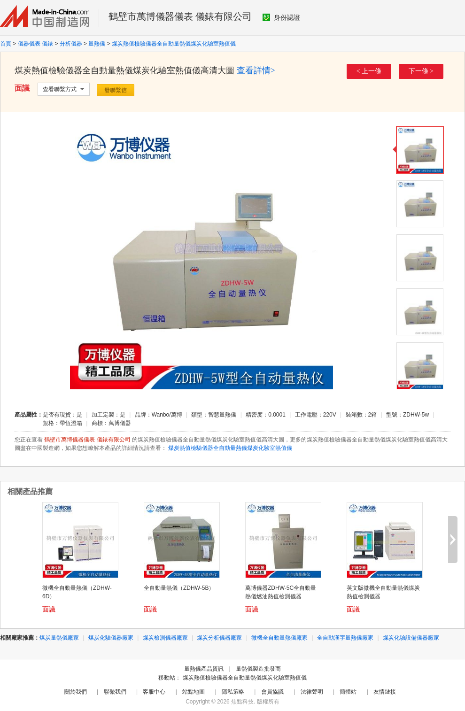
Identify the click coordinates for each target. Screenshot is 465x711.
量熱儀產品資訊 (204, 668)
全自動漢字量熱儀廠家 (345, 637)
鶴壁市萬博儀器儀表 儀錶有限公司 (180, 16)
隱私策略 (233, 691)
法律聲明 (312, 691)
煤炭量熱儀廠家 (59, 637)
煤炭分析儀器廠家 (219, 637)
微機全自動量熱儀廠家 (279, 637)
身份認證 (281, 17)
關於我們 (75, 691)
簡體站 (348, 691)
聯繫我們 (115, 691)
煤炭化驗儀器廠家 (110, 637)
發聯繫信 (115, 90)
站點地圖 (193, 691)
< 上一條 (368, 71)
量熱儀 (96, 43)
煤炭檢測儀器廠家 (165, 637)
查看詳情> (256, 70)
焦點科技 (242, 701)
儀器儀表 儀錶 (35, 43)
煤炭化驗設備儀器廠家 (411, 637)
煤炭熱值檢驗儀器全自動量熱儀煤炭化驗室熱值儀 (174, 43)
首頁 (5, 43)
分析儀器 (71, 43)
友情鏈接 (384, 691)
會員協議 (272, 691)
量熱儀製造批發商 (258, 668)
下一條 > (421, 71)
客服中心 (154, 691)
